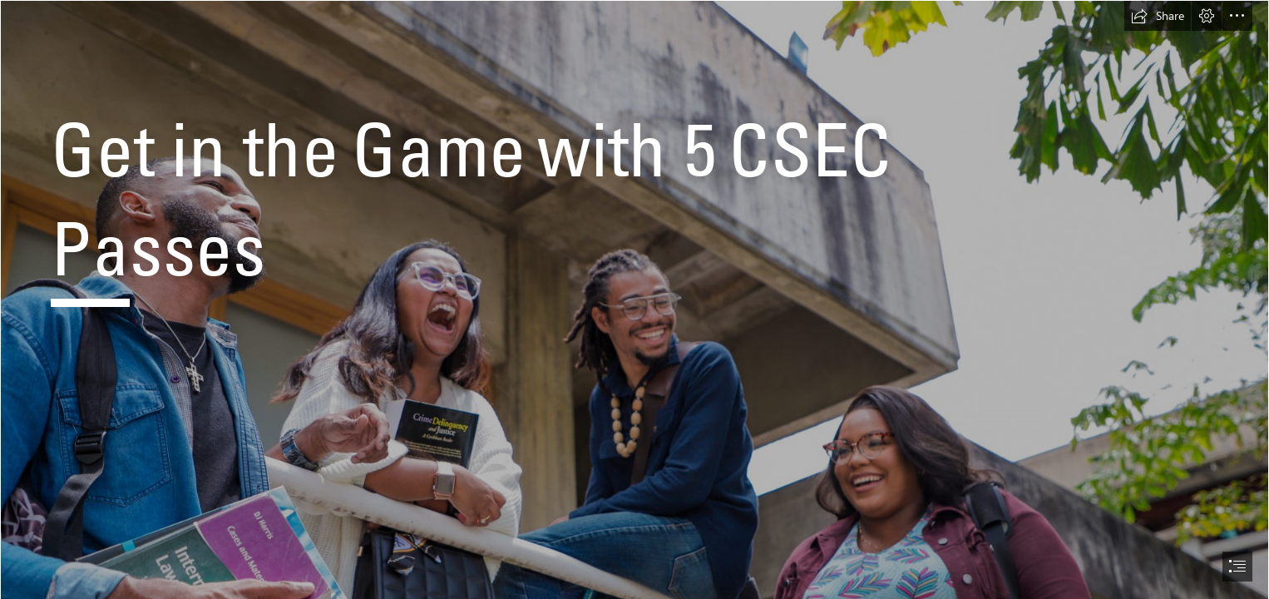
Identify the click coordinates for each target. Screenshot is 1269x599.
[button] (1157, 16)
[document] (634, 299)
